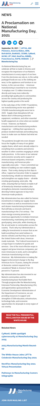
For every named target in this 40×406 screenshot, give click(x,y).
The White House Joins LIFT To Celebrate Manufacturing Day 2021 (19, 356)
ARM (27, 50)
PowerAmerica (8, 59)
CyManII (31, 53)
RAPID (17, 59)
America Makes (17, 50)
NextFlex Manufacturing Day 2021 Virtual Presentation (19, 365)
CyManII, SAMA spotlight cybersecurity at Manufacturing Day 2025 (20, 336)
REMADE (25, 59)
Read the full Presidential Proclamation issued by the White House (20, 318)
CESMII (24, 53)
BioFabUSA (6, 53)
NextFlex (20, 56)
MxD (14, 56)
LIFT (9, 56)
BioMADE (16, 53)
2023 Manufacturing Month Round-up (19, 347)
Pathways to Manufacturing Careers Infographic (20, 374)
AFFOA (24, 48)
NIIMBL (28, 56)
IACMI (4, 56)
